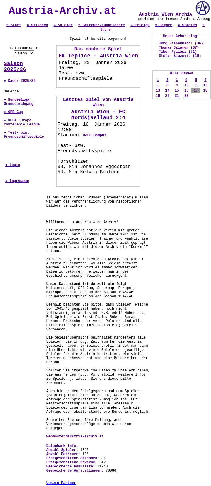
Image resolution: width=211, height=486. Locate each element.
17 (196, 91)
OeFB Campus (94, 135)
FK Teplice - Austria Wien (98, 56)
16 (186, 91)
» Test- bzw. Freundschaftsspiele (24, 135)
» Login (12, 165)
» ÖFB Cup (13, 112)
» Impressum (17, 181)
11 (196, 85)
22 (186, 96)
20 (167, 96)
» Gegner (163, 25)
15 (177, 91)
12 (205, 85)
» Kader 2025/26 (20, 81)
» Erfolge (140, 25)
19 (158, 96)
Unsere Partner (61, 483)
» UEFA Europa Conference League (22, 122)
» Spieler (63, 25)
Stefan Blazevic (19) (180, 56)
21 (177, 96)
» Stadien (187, 25)
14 (167, 91)
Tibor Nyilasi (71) (178, 52)
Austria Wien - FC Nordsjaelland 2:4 (98, 115)
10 (186, 85)
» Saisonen (37, 25)
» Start (13, 25)
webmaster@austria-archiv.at (74, 436)
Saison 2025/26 (15, 66)
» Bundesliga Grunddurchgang (19, 102)
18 (205, 91)
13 (158, 91)
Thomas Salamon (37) (179, 48)
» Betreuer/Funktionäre (101, 25)
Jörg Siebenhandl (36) (181, 44)
